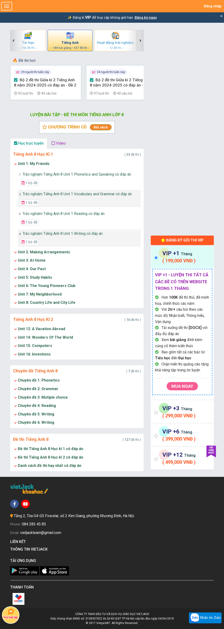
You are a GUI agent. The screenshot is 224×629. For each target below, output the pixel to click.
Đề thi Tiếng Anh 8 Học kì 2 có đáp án (50, 457)
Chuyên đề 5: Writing (36, 414)
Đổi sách (101, 127)
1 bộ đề (29, 183)
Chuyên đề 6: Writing (36, 422)
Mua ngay (182, 386)
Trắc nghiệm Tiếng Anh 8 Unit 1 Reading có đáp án (62, 213)
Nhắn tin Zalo (205, 618)
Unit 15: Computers (35, 345)
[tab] (182, 257)
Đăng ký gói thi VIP (182, 240)
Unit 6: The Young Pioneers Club (46, 285)
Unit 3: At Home (32, 260)
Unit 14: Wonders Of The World (45, 337)
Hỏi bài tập (11, 614)
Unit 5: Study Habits (35, 277)
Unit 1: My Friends (34, 163)
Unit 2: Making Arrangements (44, 252)
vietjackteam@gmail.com (40, 532)
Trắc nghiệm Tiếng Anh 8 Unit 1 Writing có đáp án (61, 233)
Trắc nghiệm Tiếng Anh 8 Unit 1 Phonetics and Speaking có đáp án (75, 174)
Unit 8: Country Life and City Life (46, 302)
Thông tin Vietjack (30, 549)
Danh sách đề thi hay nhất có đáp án (49, 465)
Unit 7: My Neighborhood (40, 294)
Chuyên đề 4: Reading (37, 405)
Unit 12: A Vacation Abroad (41, 329)
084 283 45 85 (34, 524)
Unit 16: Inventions (34, 354)
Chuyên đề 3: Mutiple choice (43, 397)
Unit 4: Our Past (32, 269)
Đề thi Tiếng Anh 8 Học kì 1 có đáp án (50, 449)
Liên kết (19, 541)
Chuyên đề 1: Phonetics (39, 380)
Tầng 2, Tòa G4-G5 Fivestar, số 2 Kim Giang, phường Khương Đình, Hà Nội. (74, 516)
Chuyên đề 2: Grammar (38, 389)
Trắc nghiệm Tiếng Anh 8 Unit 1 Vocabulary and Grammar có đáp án (75, 194)
